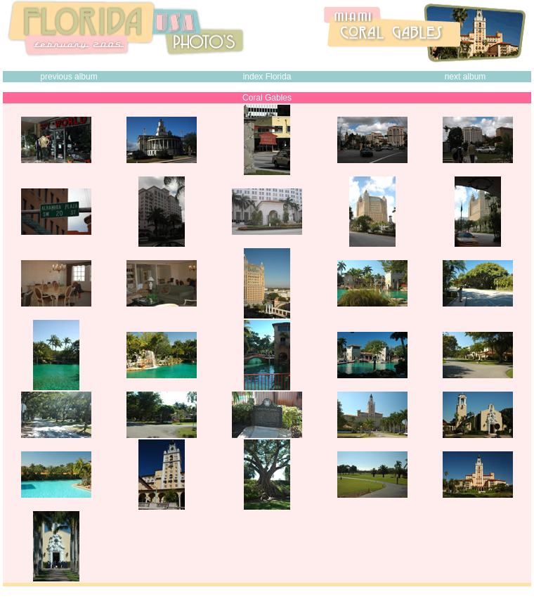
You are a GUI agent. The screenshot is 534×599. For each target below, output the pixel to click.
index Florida (267, 77)
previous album (68, 77)
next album (465, 77)
